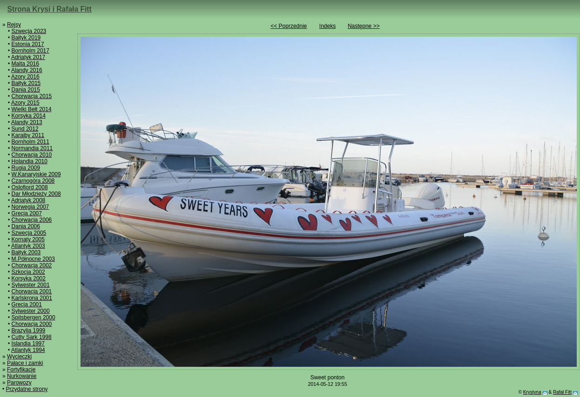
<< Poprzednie (288, 26)
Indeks (327, 26)
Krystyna (532, 392)
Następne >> (364, 26)
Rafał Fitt (562, 392)
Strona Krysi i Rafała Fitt (49, 9)
